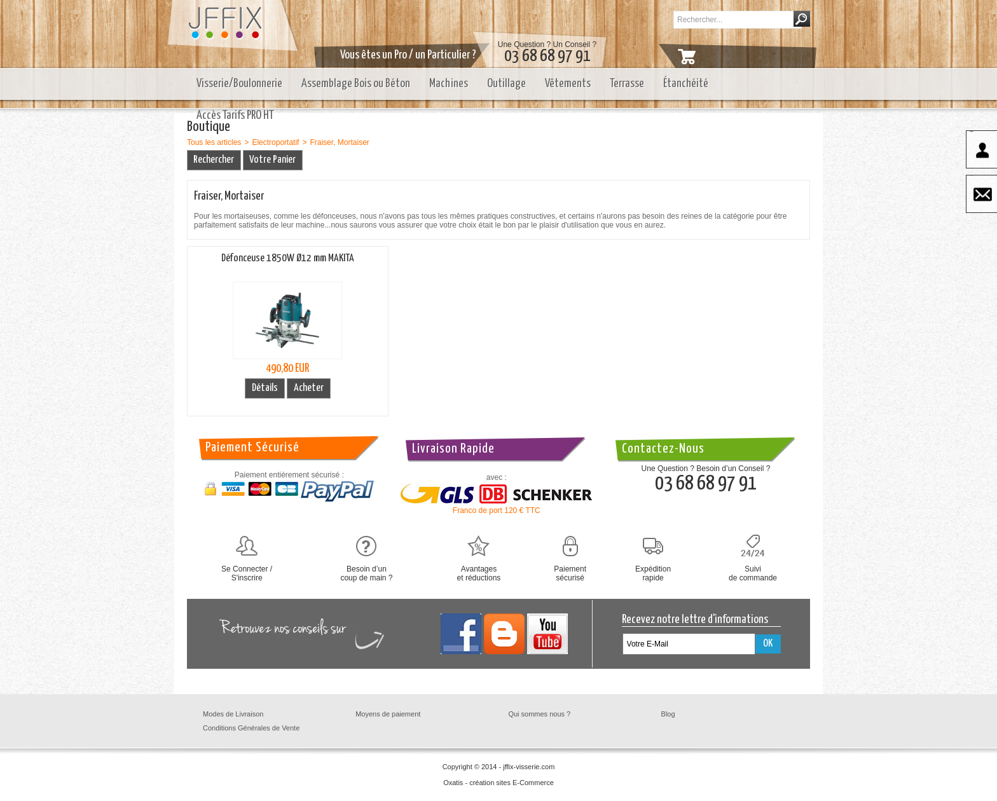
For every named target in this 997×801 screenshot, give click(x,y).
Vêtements (568, 84)
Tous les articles (214, 142)
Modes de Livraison (233, 714)
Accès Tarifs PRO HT (235, 115)
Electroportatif (275, 142)
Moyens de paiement (387, 714)
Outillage (506, 84)
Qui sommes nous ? (539, 714)
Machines (448, 84)
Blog (668, 714)
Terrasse (627, 84)
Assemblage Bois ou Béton (355, 84)
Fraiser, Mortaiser (339, 142)
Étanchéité (685, 84)
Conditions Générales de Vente (251, 728)
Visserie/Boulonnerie (239, 84)
